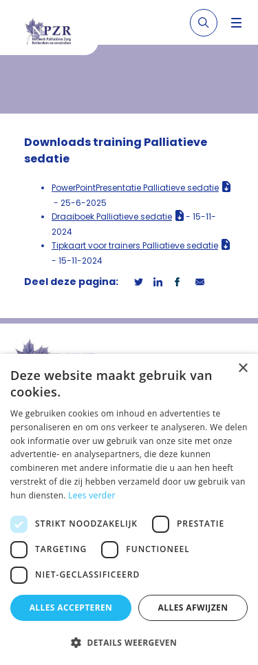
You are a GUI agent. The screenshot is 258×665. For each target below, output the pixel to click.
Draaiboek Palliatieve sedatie (112, 216)
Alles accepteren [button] (71, 607)
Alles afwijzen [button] (193, 607)
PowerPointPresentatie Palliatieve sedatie (135, 187)
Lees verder (92, 495)
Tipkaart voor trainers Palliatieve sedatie (135, 245)
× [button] (242, 368)
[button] (129, 642)
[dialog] (129, 509)
